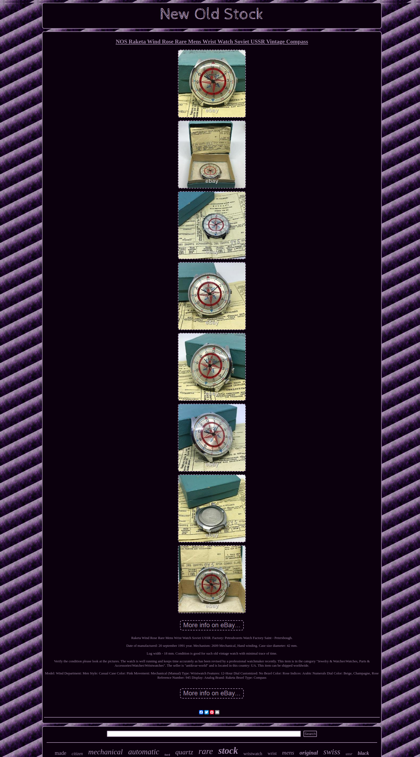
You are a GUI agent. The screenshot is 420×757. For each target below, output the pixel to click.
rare (205, 751)
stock (228, 750)
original (308, 752)
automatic (143, 751)
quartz (184, 752)
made (60, 753)
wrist (272, 753)
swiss (331, 751)
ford (167, 754)
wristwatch (252, 753)
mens (288, 752)
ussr (349, 754)
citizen (77, 753)
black (363, 753)
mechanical (105, 752)
